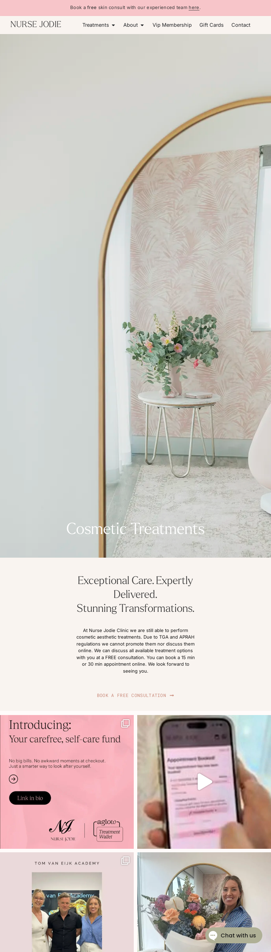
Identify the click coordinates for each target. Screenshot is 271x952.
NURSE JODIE (35, 25)
